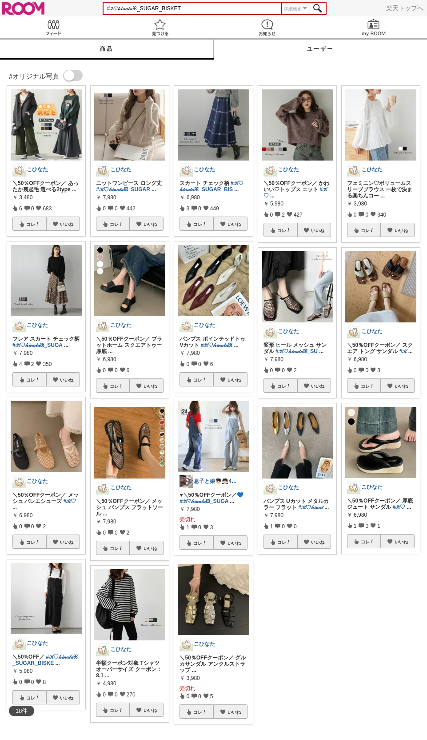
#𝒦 (403, 351)
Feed (53, 27)
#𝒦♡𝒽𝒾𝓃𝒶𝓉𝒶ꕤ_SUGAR (123, 189)
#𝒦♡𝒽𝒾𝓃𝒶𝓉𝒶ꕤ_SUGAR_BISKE (45, 660)
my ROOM (373, 27)
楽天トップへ (404, 8)
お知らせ (267, 27)
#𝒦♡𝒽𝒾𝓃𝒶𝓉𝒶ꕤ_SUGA (37, 345)
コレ (33, 224)
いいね (66, 224)
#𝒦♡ (70, 501)
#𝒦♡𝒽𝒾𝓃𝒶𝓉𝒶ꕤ (217, 345)
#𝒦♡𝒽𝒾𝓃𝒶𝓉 (310, 507)
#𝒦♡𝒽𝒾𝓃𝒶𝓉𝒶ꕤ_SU (296, 351)
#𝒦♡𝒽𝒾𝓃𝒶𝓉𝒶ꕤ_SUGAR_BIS (211, 186)
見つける (160, 27)
